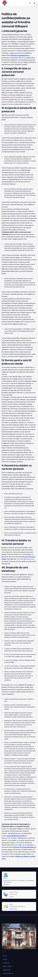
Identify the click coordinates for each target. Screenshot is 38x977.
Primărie (5, 955)
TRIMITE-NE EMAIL (13, 908)
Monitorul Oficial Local (8, 973)
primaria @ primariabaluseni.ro (24, 847)
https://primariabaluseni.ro (20, 55)
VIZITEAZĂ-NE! (6, 884)
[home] (5, 3)
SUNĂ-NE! (12, 896)
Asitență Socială (6, 970)
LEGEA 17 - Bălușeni (7, 966)
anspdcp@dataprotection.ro (17, 836)
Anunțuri (5, 959)
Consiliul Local (6, 962)
